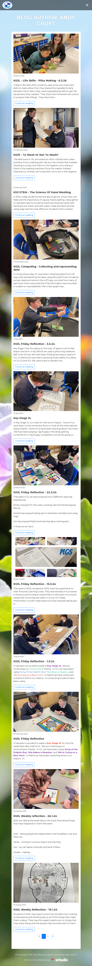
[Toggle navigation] (87, 5)
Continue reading (24, 103)
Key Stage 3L (22, 418)
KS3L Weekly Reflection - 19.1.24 (35, 909)
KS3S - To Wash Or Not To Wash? (35, 154)
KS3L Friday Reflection (28, 738)
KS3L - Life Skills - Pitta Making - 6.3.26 (40, 80)
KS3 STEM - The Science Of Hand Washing (42, 192)
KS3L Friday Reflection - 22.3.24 (35, 492)
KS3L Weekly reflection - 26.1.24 (35, 816)
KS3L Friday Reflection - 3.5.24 (34, 343)
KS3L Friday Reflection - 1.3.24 (33, 661)
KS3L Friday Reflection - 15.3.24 (34, 584)
